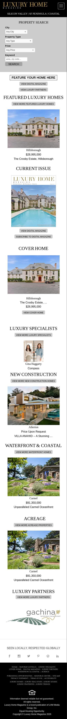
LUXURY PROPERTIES (25, 684)
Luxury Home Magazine (15, 705)
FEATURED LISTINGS (27, 667)
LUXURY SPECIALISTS (46, 667)
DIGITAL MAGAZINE (31, 669)
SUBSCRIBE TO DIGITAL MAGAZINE (33, 237)
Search (13, 64)
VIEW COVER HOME (33, 312)
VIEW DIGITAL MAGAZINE (33, 84)
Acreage (45, 672)
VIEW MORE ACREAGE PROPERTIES (33, 525)
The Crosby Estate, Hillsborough (33, 158)
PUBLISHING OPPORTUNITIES (19, 676)
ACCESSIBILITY (50, 678)
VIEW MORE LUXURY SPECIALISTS (33, 335)
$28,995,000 (33, 154)
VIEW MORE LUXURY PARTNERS (33, 597)
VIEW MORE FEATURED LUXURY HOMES (33, 104)
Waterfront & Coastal (28, 672)
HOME (14, 667)
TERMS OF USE (36, 678)
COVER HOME (15, 669)
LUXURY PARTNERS (50, 669)
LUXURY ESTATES (50, 682)
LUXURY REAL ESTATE (33, 682)
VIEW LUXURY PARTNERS (33, 90)
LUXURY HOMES (16, 682)
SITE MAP (56, 676)
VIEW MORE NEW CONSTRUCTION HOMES (33, 381)
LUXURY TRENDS (43, 684)
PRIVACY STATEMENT (19, 678)
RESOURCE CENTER (42, 676)
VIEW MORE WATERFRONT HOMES (33, 452)
